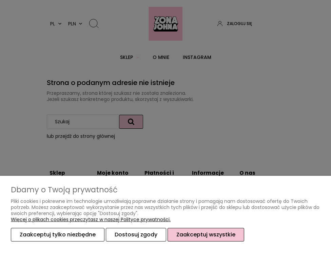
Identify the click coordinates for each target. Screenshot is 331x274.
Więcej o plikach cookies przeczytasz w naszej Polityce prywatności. (91, 219)
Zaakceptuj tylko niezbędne (58, 234)
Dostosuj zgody (136, 234)
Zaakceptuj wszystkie (205, 234)
